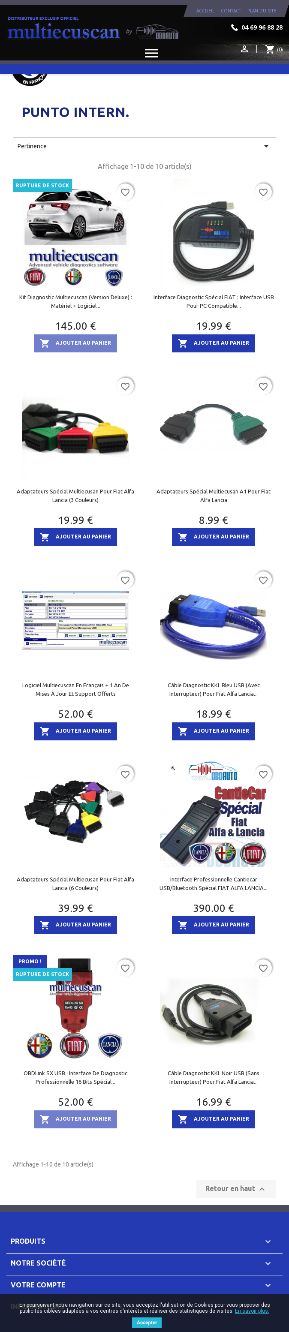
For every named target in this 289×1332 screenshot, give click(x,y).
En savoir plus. (252, 1311)
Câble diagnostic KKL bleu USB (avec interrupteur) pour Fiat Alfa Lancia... (214, 689)
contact (231, 11)
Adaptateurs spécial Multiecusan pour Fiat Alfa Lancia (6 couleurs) (75, 883)
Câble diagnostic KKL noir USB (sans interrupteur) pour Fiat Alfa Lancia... (213, 1077)
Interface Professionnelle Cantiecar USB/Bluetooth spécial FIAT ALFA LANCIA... (214, 883)
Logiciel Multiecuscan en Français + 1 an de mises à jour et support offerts (75, 689)
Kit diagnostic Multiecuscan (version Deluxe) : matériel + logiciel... (75, 301)
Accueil (205, 11)
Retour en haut (236, 1189)
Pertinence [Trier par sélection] (144, 146)
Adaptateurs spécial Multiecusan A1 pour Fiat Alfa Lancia (214, 495)
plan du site (261, 11)
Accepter (147, 1323)
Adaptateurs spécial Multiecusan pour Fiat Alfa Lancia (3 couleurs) (75, 495)
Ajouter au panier (75, 343)
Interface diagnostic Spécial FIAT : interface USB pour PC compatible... (214, 301)
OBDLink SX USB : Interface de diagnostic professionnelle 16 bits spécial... (75, 1077)
